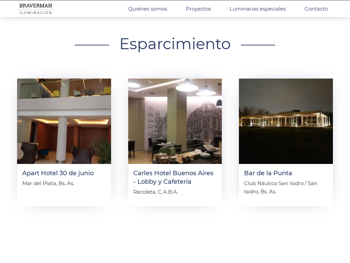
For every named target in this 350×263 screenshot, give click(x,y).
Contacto (316, 8)
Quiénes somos (147, 8)
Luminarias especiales (258, 8)
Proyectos (198, 8)
